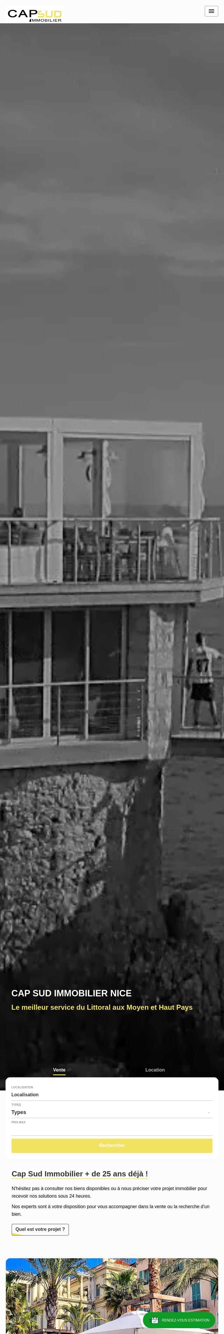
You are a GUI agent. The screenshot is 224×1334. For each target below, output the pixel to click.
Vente (59, 1070)
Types (16, 1105)
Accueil (35, 14)
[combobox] (112, 1095)
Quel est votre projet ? (40, 1229)
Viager (59, 1083)
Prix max (18, 1122)
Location (155, 1070)
